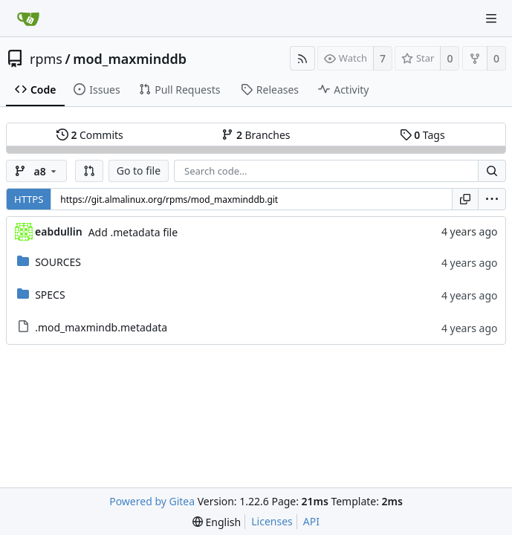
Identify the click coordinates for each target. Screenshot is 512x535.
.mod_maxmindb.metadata (101, 327)
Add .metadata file (133, 232)
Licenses (272, 521)
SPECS (50, 295)
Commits (89, 135)
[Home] (28, 18)
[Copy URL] (465, 199)
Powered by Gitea (152, 501)
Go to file (139, 170)
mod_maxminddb (130, 58)
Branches (255, 135)
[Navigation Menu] (491, 18)
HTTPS (28, 199)
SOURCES (58, 262)
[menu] (492, 199)
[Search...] (492, 171)
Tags (422, 135)
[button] (89, 171)
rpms (46, 58)
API (311, 521)
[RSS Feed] (302, 58)
